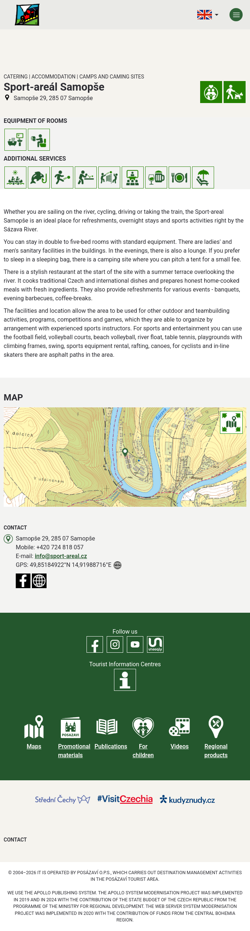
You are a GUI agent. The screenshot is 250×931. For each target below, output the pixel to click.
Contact (15, 840)
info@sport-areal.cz (61, 556)
